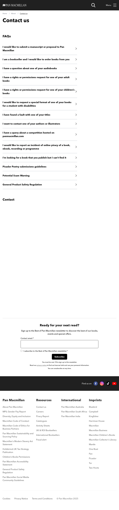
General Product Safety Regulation (13, 471)
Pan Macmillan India (70, 416)
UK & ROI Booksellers (46, 430)
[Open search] (93, 5)
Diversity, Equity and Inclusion (17, 416)
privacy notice (42, 365)
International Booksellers (48, 435)
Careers (40, 411)
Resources (43, 400)
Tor (90, 463)
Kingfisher (94, 416)
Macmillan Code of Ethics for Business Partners (16, 427)
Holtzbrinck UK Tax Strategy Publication (16, 450)
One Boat (93, 449)
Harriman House (96, 421)
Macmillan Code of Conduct (16, 421)
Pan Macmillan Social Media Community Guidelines (16, 479)
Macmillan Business (98, 430)
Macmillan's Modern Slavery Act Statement (18, 443)
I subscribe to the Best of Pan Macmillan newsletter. (44, 351)
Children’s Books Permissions (16, 457)
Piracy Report (42, 416)
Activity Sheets (43, 425)
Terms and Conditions (42, 498)
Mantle (92, 444)
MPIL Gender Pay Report (14, 411)
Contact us (41, 407)
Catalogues (41, 421)
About (13, 13)
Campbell (93, 411)
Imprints (95, 400)
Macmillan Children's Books (102, 435)
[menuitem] (18, 407)
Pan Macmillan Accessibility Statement (15, 463)
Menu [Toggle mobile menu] (111, 5)
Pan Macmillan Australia (72, 407)
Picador (92, 458)
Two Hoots (94, 467)
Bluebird (93, 407)
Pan (90, 453)
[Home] (15, 5)
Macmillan (94, 425)
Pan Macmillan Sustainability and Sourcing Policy (18, 435)
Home (5, 13)
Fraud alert (41, 439)
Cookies (6, 498)
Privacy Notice (21, 498)
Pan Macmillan (14, 400)
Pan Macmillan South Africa (74, 411)
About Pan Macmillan (13, 407)
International (71, 400)
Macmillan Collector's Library (102, 439)
